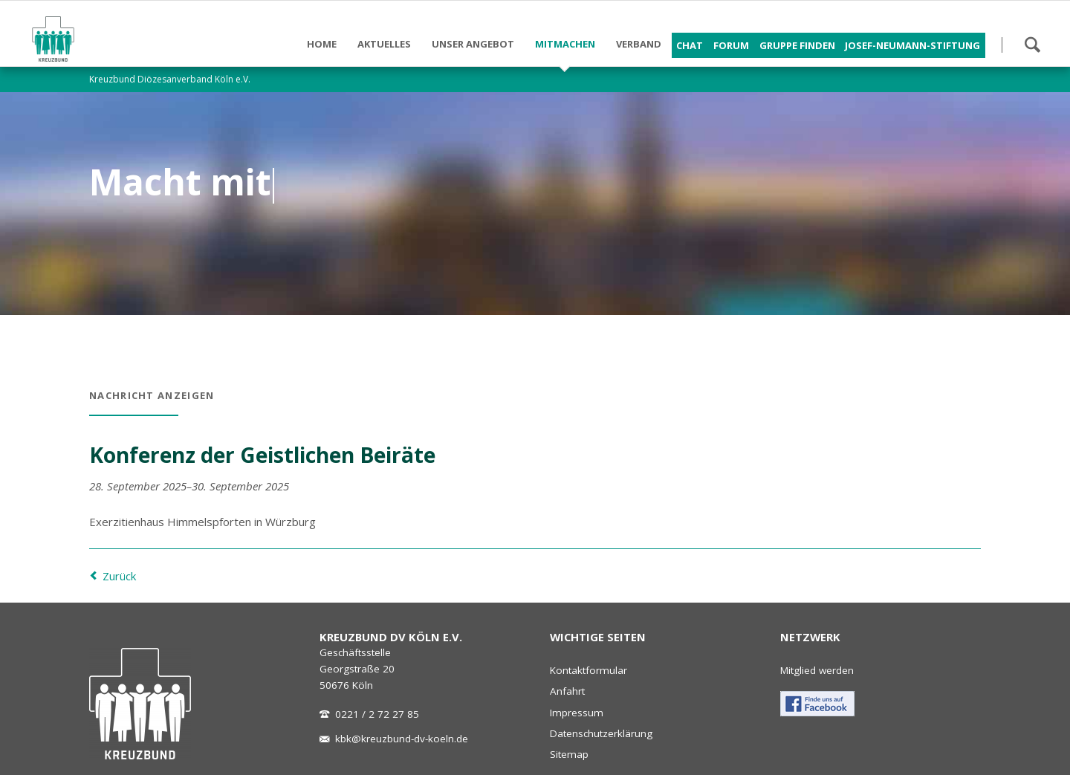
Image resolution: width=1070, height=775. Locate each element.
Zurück (119, 575)
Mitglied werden (817, 670)
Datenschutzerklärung (601, 733)
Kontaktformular (588, 670)
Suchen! (1032, 44)
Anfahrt (567, 691)
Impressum (576, 712)
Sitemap (569, 754)
